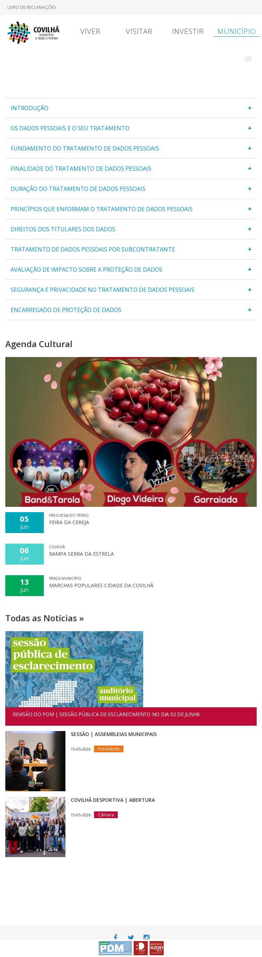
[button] (248, 59)
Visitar (139, 31)
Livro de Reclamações (31, 7)
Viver (90, 31)
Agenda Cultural (38, 344)
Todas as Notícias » (44, 618)
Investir (188, 31)
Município (236, 31)
